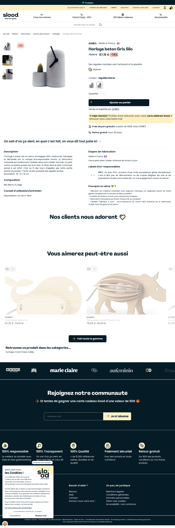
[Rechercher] (86, 25)
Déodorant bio (67, 522)
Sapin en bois (79, 522)
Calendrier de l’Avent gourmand (138, 522)
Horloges (10, 354)
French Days (21, 354)
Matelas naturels (31, 522)
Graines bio (42, 522)
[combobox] (102, 92)
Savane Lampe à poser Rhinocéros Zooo (64, 321)
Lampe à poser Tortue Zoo (101, 321)
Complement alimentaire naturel (97, 522)
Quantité (93, 92)
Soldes (31, 354)
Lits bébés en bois (54, 522)
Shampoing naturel (118, 522)
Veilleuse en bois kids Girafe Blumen (147, 321)
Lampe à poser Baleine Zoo (16, 321)
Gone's (92, 42)
